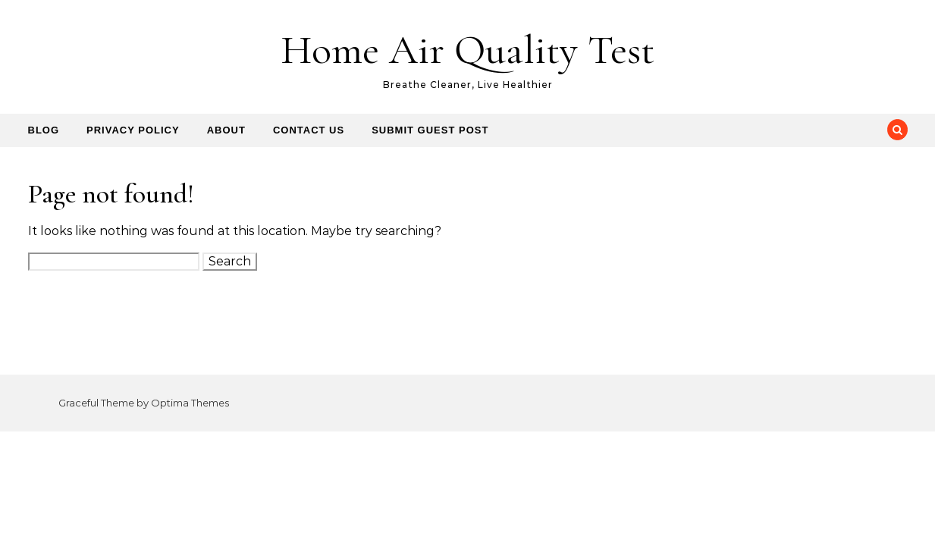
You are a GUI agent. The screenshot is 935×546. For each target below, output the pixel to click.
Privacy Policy (133, 130)
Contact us (308, 130)
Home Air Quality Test (467, 49)
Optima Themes (190, 403)
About (226, 130)
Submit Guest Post (430, 130)
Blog (44, 130)
